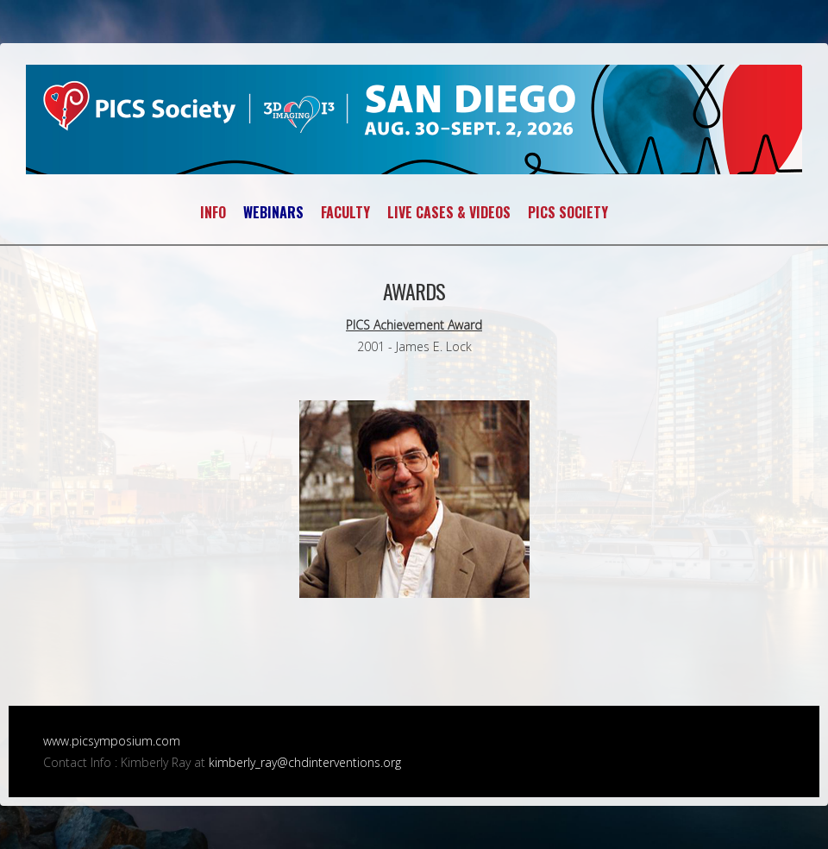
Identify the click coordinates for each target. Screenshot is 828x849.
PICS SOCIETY (568, 212)
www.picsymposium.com (111, 741)
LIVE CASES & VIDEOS (449, 212)
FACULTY (345, 212)
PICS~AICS (414, 119)
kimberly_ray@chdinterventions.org (305, 762)
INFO (213, 212)
